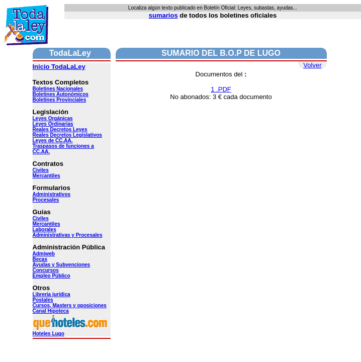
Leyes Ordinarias (53, 124)
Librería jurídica (51, 294)
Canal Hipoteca (51, 311)
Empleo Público (51, 276)
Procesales (46, 200)
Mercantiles (46, 175)
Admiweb (44, 253)
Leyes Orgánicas (53, 118)
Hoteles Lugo (70, 331)
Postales (43, 300)
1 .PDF (221, 89)
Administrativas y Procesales (68, 235)
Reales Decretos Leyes (60, 129)
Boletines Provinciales (59, 100)
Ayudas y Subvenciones (62, 264)
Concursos (46, 270)
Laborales (44, 229)
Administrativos (52, 194)
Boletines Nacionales (58, 89)
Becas (40, 259)
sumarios (163, 15)
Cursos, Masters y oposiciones (70, 305)
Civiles (41, 170)
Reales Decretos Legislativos (67, 135)
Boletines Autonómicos (60, 94)
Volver (312, 65)
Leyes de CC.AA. (53, 140)
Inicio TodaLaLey (59, 66)
